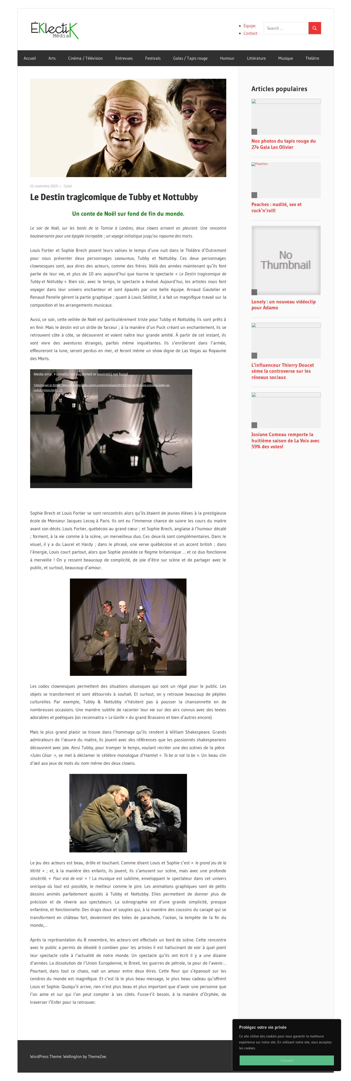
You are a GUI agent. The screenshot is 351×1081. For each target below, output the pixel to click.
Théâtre (312, 58)
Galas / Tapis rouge (190, 58)
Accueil (30, 58)
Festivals (153, 58)
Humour (227, 58)
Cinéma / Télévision (85, 58)
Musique (285, 58)
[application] (111, 428)
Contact (250, 33)
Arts (52, 58)
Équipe (249, 25)
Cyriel (68, 186)
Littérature (256, 58)
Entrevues (124, 58)
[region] (286, 1045)
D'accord (287, 1060)
